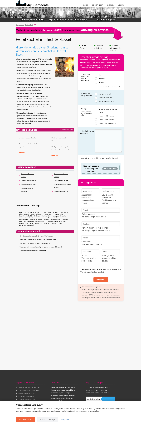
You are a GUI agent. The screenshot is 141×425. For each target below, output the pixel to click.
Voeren (54, 223)
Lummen (39, 219)
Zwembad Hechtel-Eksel (26, 396)
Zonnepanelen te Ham (61, 191)
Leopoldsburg (23, 219)
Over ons (110, 5)
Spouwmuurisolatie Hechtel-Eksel (29, 390)
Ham (50, 214)
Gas (99, 75)
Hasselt (21, 216)
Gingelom (39, 214)
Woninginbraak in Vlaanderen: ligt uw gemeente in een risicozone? (41, 247)
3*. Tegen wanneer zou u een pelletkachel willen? (86, 112)
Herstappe (55, 216)
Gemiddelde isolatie (105, 98)
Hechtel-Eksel (30, 216)
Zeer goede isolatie (104, 94)
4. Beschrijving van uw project (87, 132)
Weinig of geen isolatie (106, 101)
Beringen (31, 212)
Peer (64, 221)
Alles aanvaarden (25, 419)
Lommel (32, 219)
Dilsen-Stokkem (24, 214)
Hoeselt (27, 218)
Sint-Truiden (29, 223)
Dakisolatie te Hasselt (61, 181)
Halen (46, 214)
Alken (21, 212)
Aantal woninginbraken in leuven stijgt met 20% (35, 243)
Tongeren (47, 223)
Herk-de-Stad (46, 216)
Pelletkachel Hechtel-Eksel (26, 399)
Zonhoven (22, 225)
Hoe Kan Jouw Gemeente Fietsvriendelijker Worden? (36, 236)
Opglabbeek (50, 221)
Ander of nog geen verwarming (109, 86)
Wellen (60, 223)
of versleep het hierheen (91, 169)
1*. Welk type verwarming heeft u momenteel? (85, 77)
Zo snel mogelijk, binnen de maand (107, 110)
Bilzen (37, 212)
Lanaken (65, 218)
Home (85, 5)
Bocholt (43, 212)
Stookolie (101, 79)
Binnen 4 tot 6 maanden (106, 120)
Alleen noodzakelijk (47, 419)
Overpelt (58, 221)
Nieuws (121, 5)
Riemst (21, 223)
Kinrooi (50, 218)
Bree (56, 212)
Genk (32, 214)
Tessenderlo (38, 223)
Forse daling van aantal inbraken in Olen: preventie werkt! (38, 240)
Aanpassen (65, 419)
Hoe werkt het (97, 5)
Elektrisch (101, 82)
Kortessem (57, 218)
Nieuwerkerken (39, 221)
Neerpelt (30, 221)
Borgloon (51, 212)
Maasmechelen (55, 219)
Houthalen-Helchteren (39, 218)
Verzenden (101, 279)
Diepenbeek (64, 212)
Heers (38, 216)
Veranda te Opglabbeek (28, 181)
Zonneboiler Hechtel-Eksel (26, 393)
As (25, 212)
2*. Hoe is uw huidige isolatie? (86, 94)
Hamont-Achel (58, 214)
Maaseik (46, 219)
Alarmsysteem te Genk (28, 184)
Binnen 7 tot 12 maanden (107, 123)
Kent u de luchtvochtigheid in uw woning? (33, 251)
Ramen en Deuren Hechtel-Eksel (28, 387)
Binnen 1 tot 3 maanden (106, 116)
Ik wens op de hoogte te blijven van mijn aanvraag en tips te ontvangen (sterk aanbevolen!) (101, 270)
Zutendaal (30, 225)
